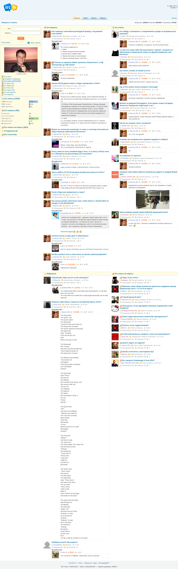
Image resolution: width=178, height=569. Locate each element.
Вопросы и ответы (9, 23)
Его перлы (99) (9, 90)
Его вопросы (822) (11, 110)
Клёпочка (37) (126, 299)
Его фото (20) (9, 83)
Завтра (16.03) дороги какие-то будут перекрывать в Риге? (76, 83)
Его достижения (10, 92)
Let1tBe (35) (125, 125)
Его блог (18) (8, 88)
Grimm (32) (57, 304)
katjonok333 (125, 142)
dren (63, 246)
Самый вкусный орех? (131, 297)
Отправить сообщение (12, 79)
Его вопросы (52, 28)
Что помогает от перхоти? (130, 156)
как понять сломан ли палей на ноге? (135, 71)
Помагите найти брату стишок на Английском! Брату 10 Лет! (76, 302)
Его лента (7, 77)
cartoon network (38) (128, 177)
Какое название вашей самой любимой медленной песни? (144, 212)
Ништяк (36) (133, 41)
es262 (123, 36)
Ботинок (124, 57)
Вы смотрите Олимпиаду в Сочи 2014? (138, 360)
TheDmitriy (125, 158)
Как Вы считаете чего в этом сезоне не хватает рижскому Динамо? (79, 254)
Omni (63, 552)
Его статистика (10, 135)
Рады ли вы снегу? (130, 278)
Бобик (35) (65, 164)
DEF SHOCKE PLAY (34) (130, 363)
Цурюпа (124, 354)
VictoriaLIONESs (127, 319)
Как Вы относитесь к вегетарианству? (138, 352)
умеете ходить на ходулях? (133, 343)
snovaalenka (57, 545)
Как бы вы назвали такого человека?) (135, 123)
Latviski (174, 18)
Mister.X (124, 291)
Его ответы (119, 28)
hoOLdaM (64, 182)
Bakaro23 (124, 89)
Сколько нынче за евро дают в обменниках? (70, 236)
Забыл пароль (35, 43)
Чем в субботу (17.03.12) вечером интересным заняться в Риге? (78, 172)
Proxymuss (65, 141)
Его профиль (8, 94)
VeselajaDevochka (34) (129, 310)
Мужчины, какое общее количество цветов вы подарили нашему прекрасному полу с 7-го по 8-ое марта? (148, 287)
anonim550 (125, 108)
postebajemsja (66, 213)
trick (62, 93)
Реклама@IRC (104, 563)
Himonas (64, 44)
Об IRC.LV (72, 563)
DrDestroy (56, 280)
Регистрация (5, 42)
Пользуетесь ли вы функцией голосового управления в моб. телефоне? (146, 307)
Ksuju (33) (124, 336)
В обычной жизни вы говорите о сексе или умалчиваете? (146, 334)
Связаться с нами (90, 563)
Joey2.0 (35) (125, 345)
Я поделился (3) (11, 131)
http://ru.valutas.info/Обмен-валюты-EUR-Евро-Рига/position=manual (84, 249)
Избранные (51, 274)
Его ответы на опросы (124, 274)
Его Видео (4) (9, 85)
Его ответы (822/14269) (12, 81)
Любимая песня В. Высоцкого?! (65, 542)
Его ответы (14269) (12, 99)
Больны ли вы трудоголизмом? (135, 325)
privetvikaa (125, 215)
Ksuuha (123, 73)
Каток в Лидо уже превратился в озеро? (68, 192)
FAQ (80, 563)
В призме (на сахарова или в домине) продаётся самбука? (144, 139)
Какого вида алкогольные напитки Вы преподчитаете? (145, 317)
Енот (63, 75)
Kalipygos (124, 280)
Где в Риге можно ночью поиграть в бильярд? (139, 87)
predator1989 (66, 287)
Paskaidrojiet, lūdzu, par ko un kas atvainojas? (70, 278)
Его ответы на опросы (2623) (16, 127)
